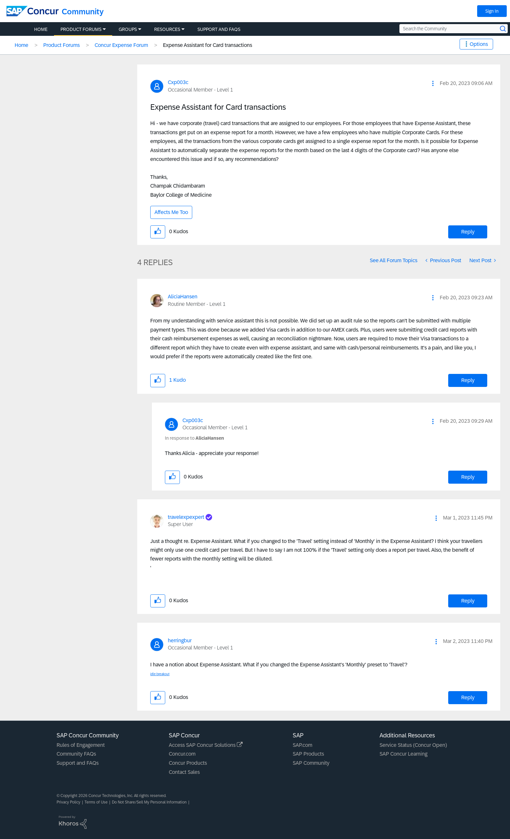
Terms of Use (96, 802)
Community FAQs (76, 754)
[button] (432, 83)
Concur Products (188, 763)
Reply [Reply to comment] (468, 380)
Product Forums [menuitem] (80, 29)
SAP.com (302, 745)
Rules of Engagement (81, 745)
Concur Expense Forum (121, 45)
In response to (194, 438)
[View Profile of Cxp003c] (178, 82)
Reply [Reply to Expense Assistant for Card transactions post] (468, 232)
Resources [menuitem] (167, 29)
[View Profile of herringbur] (180, 640)
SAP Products (308, 754)
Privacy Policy (68, 802)
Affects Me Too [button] (171, 212)
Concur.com (182, 754)
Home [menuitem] (40, 29)
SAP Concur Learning (403, 754)
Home (21, 45)
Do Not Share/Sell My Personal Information (149, 802)
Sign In (492, 11)
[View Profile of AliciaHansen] (182, 296)
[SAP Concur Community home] (33, 11)
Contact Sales (184, 772)
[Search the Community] (453, 28)
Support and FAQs (78, 763)
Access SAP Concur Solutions (206, 745)
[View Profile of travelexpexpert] (186, 517)
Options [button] (479, 44)
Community (83, 11)
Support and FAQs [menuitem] (218, 29)
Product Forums (61, 45)
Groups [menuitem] (128, 29)
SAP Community (311, 763)
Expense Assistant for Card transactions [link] (207, 45)
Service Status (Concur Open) (413, 745)
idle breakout (159, 674)
